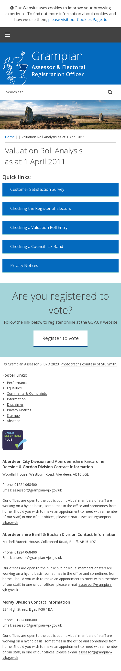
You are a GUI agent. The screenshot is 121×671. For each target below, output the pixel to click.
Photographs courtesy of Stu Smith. (89, 364)
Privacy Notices (24, 265)
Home (10, 137)
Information (16, 399)
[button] (7, 35)
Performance (17, 382)
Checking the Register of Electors (40, 208)
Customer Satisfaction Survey (37, 189)
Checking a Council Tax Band (36, 246)
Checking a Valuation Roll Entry (38, 227)
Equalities (14, 388)
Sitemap (13, 415)
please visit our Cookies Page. (75, 19)
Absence (13, 420)
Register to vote (60, 338)
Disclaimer (15, 404)
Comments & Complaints (27, 393)
